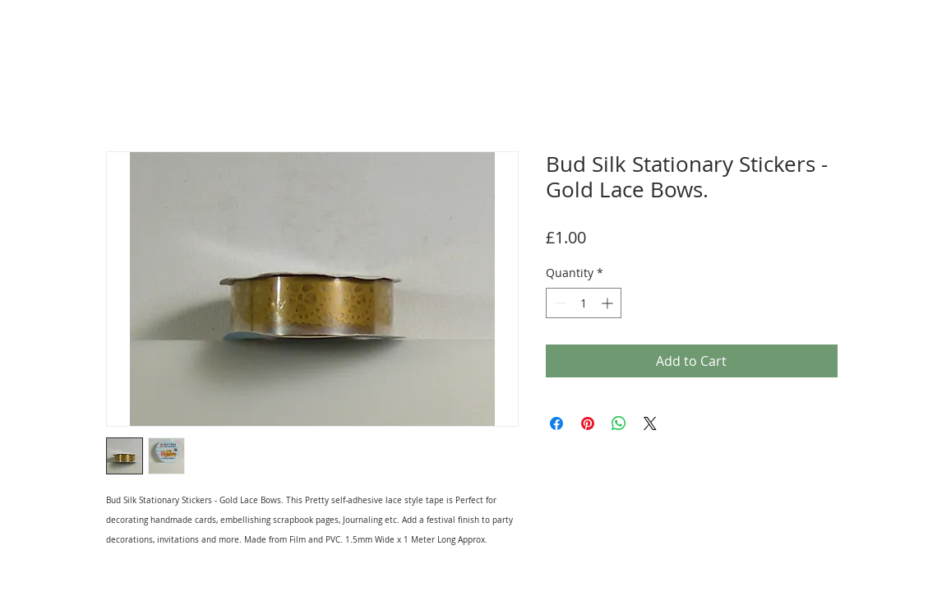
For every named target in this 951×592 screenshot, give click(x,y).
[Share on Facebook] (556, 423)
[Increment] (608, 303)
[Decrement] (558, 303)
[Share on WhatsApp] (619, 423)
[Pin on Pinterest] (588, 423)
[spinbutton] (583, 303)
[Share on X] (650, 423)
